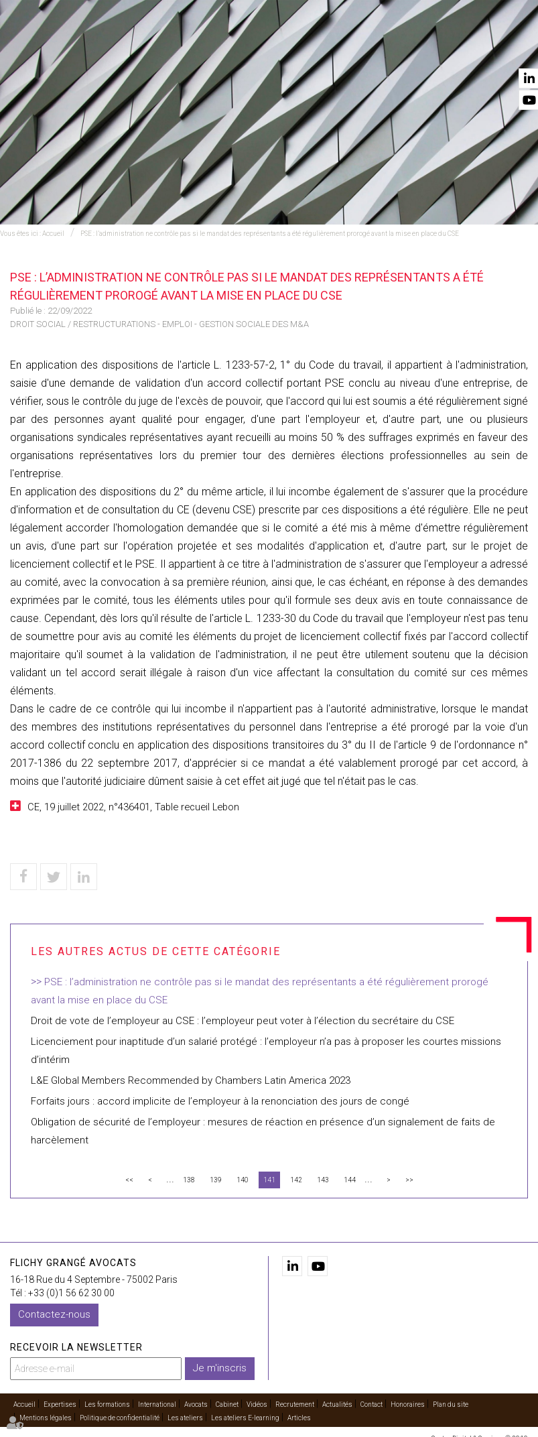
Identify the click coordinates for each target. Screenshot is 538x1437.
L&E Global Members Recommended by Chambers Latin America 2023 (190, 1080)
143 (323, 1180)
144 (350, 1180)
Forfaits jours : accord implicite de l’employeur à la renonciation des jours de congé (220, 1101)
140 (243, 1180)
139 (216, 1180)
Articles (299, 1418)
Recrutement (294, 1404)
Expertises (145, 47)
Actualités (447, 47)
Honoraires (408, 1404)
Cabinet (340, 47)
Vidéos (391, 47)
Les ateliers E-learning (245, 1418)
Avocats (286, 47)
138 (189, 1180)
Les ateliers (185, 1418)
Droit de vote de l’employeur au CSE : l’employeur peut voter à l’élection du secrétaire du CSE (242, 1021)
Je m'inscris (220, 1368)
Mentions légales (45, 1418)
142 (296, 1180)
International (218, 47)
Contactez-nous (54, 1314)
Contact (509, 47)
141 (269, 1180)
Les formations (107, 1404)
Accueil (86, 47)
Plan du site (450, 1404)
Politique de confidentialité (119, 1418)
